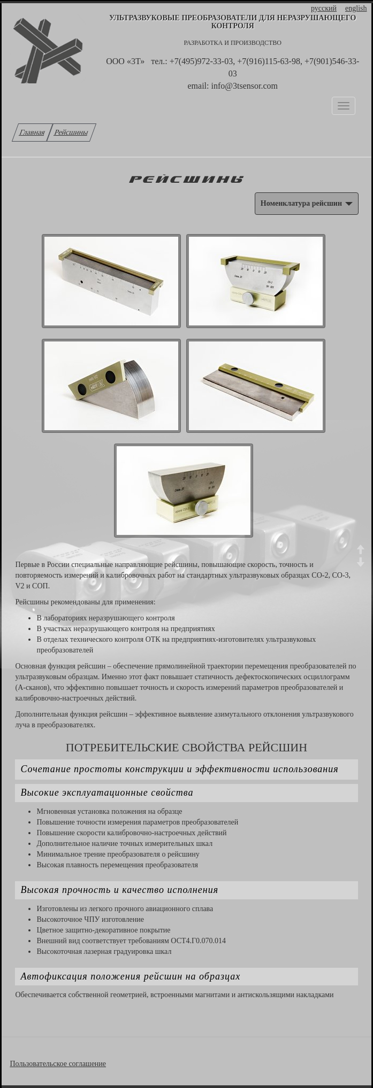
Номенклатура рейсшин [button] (307, 203)
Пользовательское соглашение (58, 1064)
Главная (33, 132)
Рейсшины (72, 132)
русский (324, 8)
